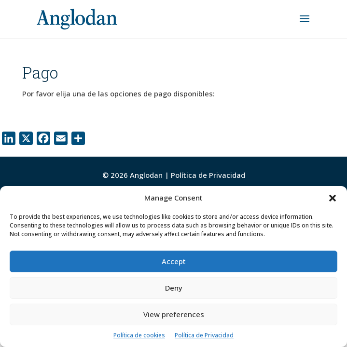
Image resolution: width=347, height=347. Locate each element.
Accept (174, 261)
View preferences (173, 314)
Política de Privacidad (204, 335)
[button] (332, 198)
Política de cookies (139, 335)
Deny (173, 288)
